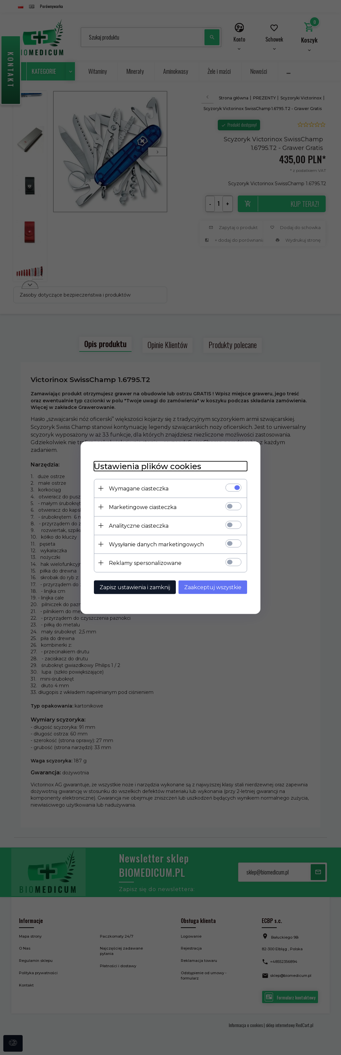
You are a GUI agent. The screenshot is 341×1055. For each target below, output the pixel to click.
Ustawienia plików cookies (147, 466)
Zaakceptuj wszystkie (212, 587)
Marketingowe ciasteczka (142, 507)
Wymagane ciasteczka (139, 488)
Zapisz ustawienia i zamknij (135, 587)
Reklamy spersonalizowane (145, 563)
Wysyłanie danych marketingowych (156, 544)
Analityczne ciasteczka (139, 525)
